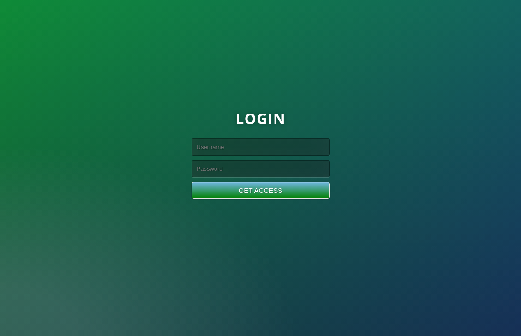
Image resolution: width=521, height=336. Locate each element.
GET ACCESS (261, 190)
